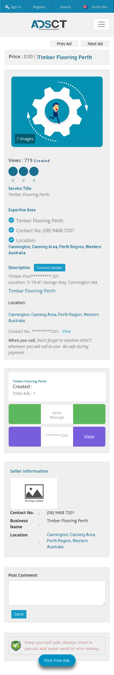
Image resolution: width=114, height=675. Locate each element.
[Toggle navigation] (101, 24)
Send (19, 614)
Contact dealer (49, 267)
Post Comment (22, 575)
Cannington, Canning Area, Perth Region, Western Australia (54, 249)
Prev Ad (64, 43)
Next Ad (95, 43)
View (66, 331)
